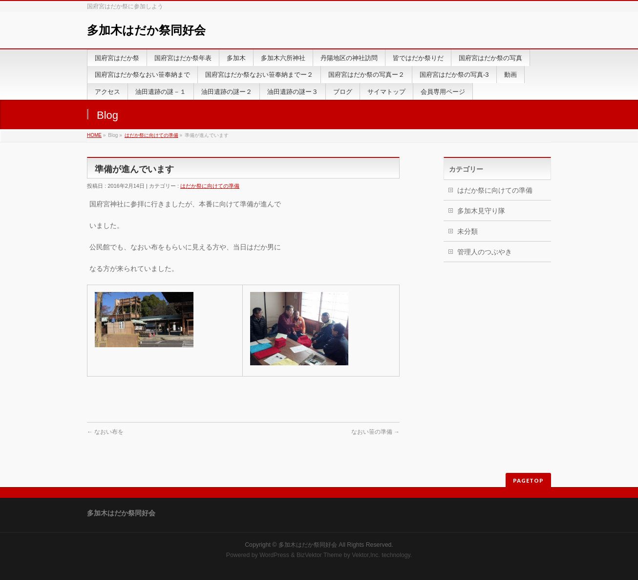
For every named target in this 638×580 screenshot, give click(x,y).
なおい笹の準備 (375, 431)
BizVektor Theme (319, 555)
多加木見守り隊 (481, 211)
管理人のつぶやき (484, 252)
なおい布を (105, 431)
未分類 (467, 231)
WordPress (274, 555)
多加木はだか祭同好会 (146, 30)
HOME (94, 135)
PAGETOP (528, 480)
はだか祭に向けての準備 (151, 135)
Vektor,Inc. (366, 555)
